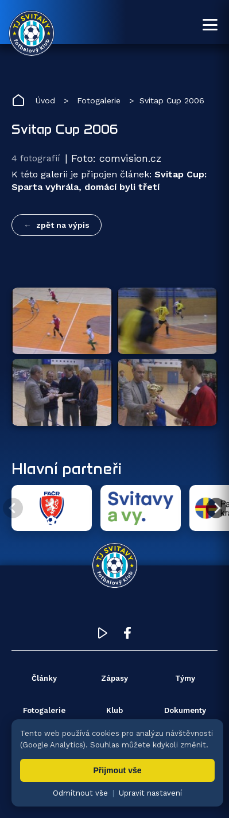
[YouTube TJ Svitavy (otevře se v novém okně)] (102, 635)
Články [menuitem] (44, 678)
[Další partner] (216, 508)
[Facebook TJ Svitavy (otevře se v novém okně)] (127, 635)
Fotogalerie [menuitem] (44, 710)
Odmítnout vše (80, 793)
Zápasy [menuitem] (114, 678)
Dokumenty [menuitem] (185, 710)
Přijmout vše (117, 770)
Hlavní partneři (66, 468)
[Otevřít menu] (210, 24)
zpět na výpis (63, 225)
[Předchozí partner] (13, 508)
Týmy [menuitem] (185, 678)
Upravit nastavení (150, 793)
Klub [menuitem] (114, 710)
